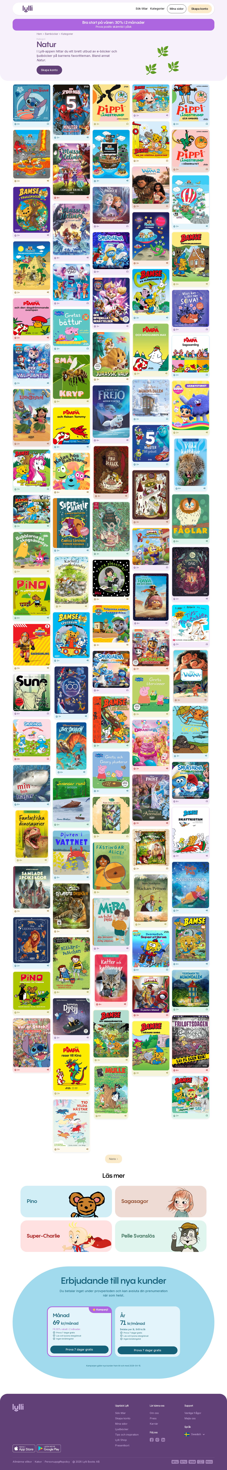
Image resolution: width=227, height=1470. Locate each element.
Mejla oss (190, 1418)
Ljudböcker (121, 1429)
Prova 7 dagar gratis (79, 1349)
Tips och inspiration (127, 1434)
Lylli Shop (121, 1440)
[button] (196, 1434)
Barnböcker (51, 33)
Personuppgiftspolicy (57, 1461)
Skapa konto (199, 8)
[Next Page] (113, 1159)
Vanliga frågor (192, 1413)
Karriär (154, 1423)
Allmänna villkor (22, 1461)
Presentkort (122, 1445)
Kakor (38, 1461)
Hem (39, 33)
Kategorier (157, 8)
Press (153, 1418)
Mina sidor (177, 8)
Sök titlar (142, 8)
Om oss (154, 1413)
